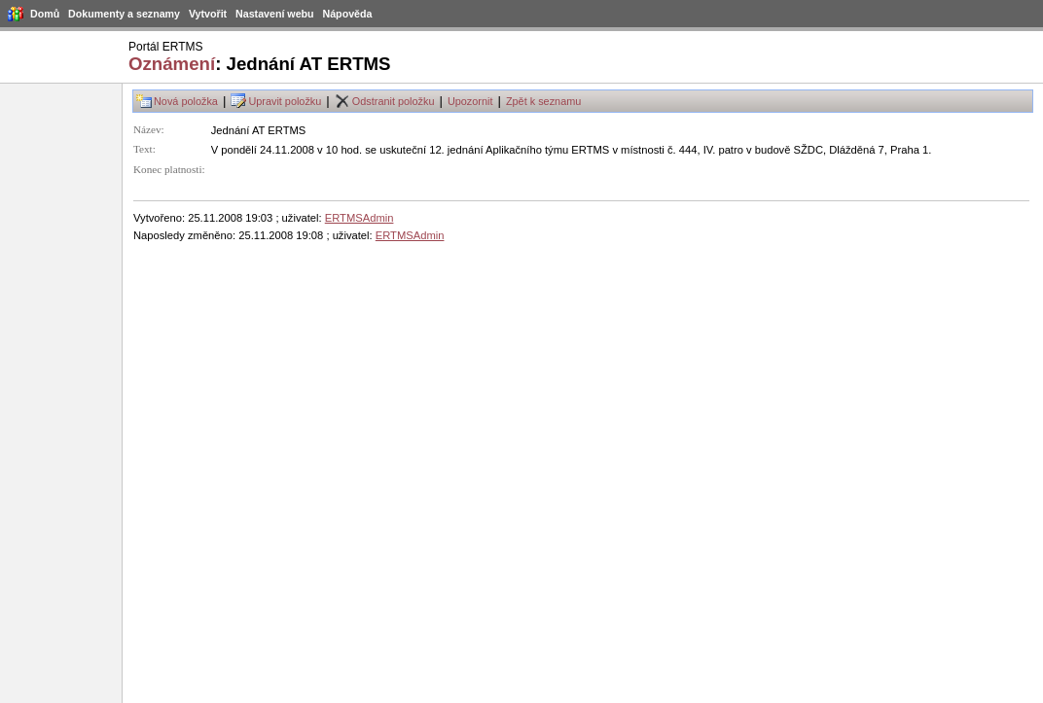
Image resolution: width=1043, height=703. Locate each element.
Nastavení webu (274, 13)
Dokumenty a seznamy (124, 13)
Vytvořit (208, 13)
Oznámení (171, 63)
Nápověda (348, 13)
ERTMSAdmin (359, 218)
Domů (44, 13)
